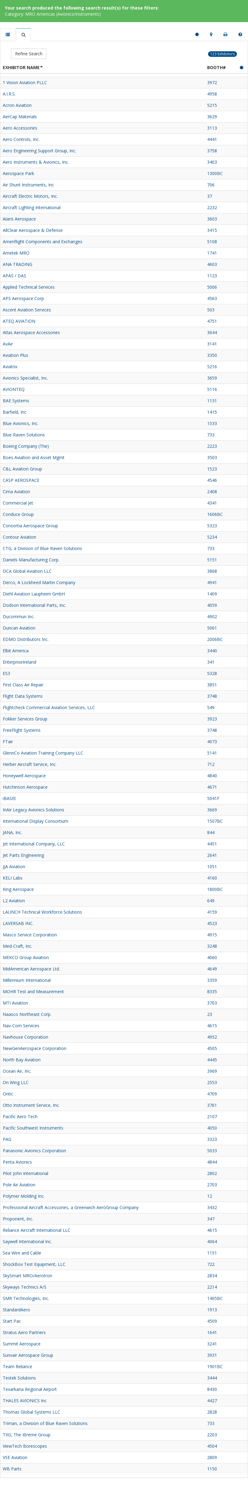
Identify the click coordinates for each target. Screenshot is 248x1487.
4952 (212, 1037)
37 (209, 196)
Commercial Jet (18, 503)
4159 (212, 912)
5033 (212, 1150)
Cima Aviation (16, 491)
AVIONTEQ (14, 389)
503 (211, 310)
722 (211, 1264)
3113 (212, 128)
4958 (212, 94)
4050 (212, 1128)
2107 (212, 1116)
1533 (212, 423)
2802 (212, 1173)
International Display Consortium (35, 821)
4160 (212, 878)
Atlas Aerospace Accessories (31, 332)
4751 (212, 321)
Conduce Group (18, 514)
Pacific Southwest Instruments (33, 1128)
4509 (212, 1321)
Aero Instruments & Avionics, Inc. (36, 162)
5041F (213, 798)
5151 (212, 560)
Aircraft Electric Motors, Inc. (30, 196)
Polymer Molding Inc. (24, 1196)
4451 (212, 844)
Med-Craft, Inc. (17, 946)
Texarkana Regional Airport (30, 1389)
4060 (212, 957)
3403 (212, 162)
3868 (212, 571)
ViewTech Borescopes (25, 1446)
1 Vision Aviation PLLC (25, 82)
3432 (212, 1207)
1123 (212, 276)
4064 (212, 1241)
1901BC (215, 1366)
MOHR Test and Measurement (33, 991)
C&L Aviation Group (22, 469)
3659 (212, 378)
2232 (212, 207)
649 (211, 901)
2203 (212, 1435)
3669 (212, 810)
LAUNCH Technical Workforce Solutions (42, 912)
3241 (212, 1344)
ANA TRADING (17, 264)
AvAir (8, 344)
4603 (212, 264)
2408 (212, 491)
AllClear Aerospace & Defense (33, 230)
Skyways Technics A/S (24, 1287)
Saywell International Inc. (27, 1241)
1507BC (215, 821)
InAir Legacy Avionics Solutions (33, 810)
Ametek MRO (16, 253)
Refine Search (28, 54)
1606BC (215, 514)
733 (211, 435)
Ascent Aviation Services (27, 310)
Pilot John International (25, 1173)
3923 (212, 719)
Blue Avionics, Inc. (20, 423)
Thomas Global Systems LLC (31, 1412)
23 (209, 1014)
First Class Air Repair (23, 685)
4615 (212, 1025)
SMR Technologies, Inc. (26, 1298)
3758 (212, 151)
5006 (212, 287)
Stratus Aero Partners (24, 1332)
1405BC (215, 1298)
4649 (212, 969)
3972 (212, 82)
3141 (212, 344)
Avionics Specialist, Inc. (25, 378)
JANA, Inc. (12, 832)
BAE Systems (16, 401)
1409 (212, 594)
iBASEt (9, 798)
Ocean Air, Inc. (17, 1071)
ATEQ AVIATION (19, 321)
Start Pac (12, 1321)
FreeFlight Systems (22, 730)
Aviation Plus (15, 355)
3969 (212, 1071)
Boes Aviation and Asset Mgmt (34, 457)
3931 (212, 1355)
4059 (212, 605)
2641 (212, 855)
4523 (212, 923)
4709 (212, 1094)
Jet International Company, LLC (34, 844)
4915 (212, 935)
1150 (212, 1469)
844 (211, 832)
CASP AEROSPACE (21, 480)
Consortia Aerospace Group (30, 526)
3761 (212, 1105)
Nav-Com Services (21, 1025)
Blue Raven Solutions (24, 435)
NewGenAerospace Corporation (34, 1048)
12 (209, 1196)
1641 (212, 1332)
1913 (212, 1310)
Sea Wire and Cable (22, 1253)
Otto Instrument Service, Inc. (31, 1105)
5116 (212, 389)
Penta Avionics (17, 1162)
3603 (212, 219)
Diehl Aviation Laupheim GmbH (34, 594)
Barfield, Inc (14, 412)
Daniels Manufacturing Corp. (31, 560)
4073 (212, 741)
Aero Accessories (20, 128)
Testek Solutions (19, 1378)
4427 (212, 1400)
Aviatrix (10, 366)
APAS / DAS (14, 276)
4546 (212, 480)
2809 (212, 1457)
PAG (7, 1139)
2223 (212, 446)
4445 (212, 1060)
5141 (212, 753)
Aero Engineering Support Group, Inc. (39, 151)
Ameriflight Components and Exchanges (42, 241)
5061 (212, 628)
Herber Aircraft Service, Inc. (30, 764)
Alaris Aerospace (19, 219)
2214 (212, 1287)
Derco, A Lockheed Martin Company (39, 582)
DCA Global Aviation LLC (27, 571)
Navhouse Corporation (25, 1037)
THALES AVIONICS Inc (25, 1400)
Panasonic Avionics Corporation (34, 1150)
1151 (212, 1253)
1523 (212, 469)
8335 (212, 991)
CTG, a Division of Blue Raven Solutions (42, 548)
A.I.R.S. (9, 94)
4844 (212, 1162)
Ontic (8, 1094)
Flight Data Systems (23, 696)
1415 (212, 412)
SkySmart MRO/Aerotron (27, 1275)
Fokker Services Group (25, 719)
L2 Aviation (14, 901)
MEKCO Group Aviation (26, 957)
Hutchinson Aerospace (25, 787)
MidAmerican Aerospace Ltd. (31, 969)
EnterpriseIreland (19, 662)
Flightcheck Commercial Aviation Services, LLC (49, 707)
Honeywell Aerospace (24, 776)
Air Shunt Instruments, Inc (28, 185)
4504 (212, 1446)
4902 (212, 616)
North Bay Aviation (22, 1060)
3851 (212, 685)
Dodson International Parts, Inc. (34, 605)
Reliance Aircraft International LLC (36, 1230)
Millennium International (27, 980)
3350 (212, 355)
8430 (212, 1389)
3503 (212, 457)
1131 (212, 401)
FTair (8, 741)
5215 (212, 105)
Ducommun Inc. (18, 616)
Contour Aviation (19, 537)
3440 (212, 651)
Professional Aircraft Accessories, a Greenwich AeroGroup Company (71, 1207)
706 (211, 185)
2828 (212, 1412)
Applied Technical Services (29, 287)
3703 (212, 1003)
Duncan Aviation (19, 628)
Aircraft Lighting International (32, 207)
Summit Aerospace (22, 1344)
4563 (212, 298)
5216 (212, 366)
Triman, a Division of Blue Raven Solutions (45, 1423)
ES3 (6, 673)
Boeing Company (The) (26, 446)
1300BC (215, 173)
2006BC (215, 639)
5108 (212, 241)
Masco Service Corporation (30, 935)
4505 (212, 1048)
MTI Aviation (15, 1003)
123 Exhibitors (222, 54)
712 (211, 764)
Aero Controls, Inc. (21, 139)
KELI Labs (12, 878)
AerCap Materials (20, 116)
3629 (212, 116)
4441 (212, 139)
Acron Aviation (17, 105)
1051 (212, 866)
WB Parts (12, 1469)
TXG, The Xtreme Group (26, 1435)
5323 (212, 526)
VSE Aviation (15, 1457)
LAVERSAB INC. (18, 923)
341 (211, 662)
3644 (212, 332)
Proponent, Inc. (18, 1219)
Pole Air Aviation (19, 1185)
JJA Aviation (14, 866)
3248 (212, 946)
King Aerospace (18, 889)
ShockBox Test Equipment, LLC (34, 1264)
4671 (212, 787)
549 (211, 707)
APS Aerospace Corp (23, 298)
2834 (212, 1275)
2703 (212, 1185)
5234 (212, 537)
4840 (212, 776)
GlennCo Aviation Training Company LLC (43, 753)
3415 (212, 230)
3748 (212, 696)
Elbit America (16, 651)
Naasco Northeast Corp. (27, 1014)
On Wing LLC (16, 1082)
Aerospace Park (18, 173)
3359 (212, 980)
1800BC (215, 889)
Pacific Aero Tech (20, 1116)
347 (211, 1219)
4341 (212, 503)
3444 (212, 1378)
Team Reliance (17, 1366)
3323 (212, 1139)
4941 (212, 582)
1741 (212, 253)
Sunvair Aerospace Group (28, 1355)
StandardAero (16, 1310)
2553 (212, 1082)
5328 (212, 673)
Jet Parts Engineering (23, 855)
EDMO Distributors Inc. (26, 639)
